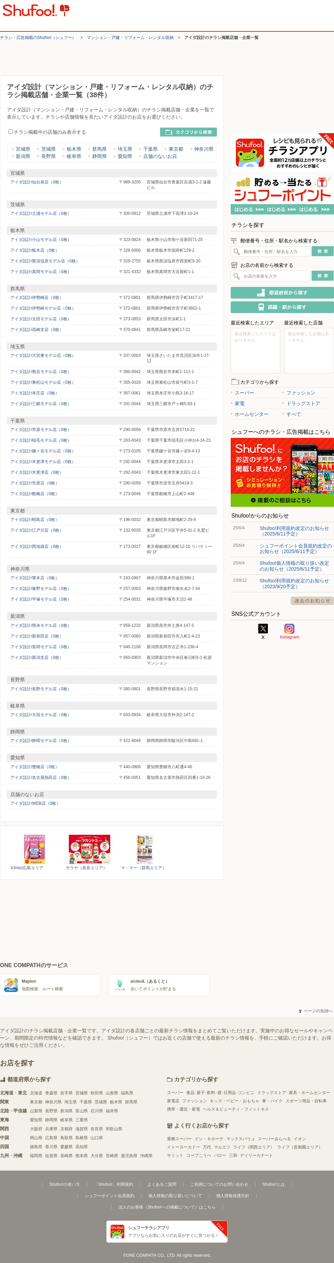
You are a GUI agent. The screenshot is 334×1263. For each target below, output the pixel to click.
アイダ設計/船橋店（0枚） (34, 493)
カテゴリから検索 (188, 132)
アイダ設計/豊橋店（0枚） (34, 766)
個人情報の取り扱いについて (175, 1195)
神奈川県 (201, 149)
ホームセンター (250, 414)
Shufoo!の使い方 (64, 1184)
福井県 (112, 1111)
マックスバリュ (240, 1138)
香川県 (51, 1146)
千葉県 (148, 149)
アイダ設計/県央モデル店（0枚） (41, 625)
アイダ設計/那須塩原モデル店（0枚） (45, 261)
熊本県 (81, 1155)
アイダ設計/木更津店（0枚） (36, 472)
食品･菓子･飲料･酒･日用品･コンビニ (220, 1092)
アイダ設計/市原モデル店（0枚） (41, 429)
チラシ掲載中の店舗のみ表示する (47, 132)
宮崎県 (112, 1155)
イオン (300, 1138)
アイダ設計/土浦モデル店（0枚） (41, 213)
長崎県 (66, 1155)
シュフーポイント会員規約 (109, 1195)
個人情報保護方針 (232, 1195)
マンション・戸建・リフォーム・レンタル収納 (130, 37)
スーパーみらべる (274, 1138)
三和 (233, 1155)
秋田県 (97, 1093)
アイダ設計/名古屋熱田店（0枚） (41, 777)
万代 (207, 1147)
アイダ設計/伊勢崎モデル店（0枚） (43, 308)
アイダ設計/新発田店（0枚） (36, 636)
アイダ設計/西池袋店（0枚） (36, 546)
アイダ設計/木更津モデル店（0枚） (43, 461)
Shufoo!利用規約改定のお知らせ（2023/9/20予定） (294, 583)
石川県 (97, 1111)
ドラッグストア (301, 403)
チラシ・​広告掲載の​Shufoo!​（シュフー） (38, 37)
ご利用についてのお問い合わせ (219, 1184)
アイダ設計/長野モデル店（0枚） (41, 688)
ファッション (298, 392)
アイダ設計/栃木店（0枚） (34, 250)
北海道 (36, 1093)
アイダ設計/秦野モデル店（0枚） (41, 588)
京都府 (66, 1128)
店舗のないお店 (158, 156)
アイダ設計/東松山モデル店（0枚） (43, 382)
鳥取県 (66, 1137)
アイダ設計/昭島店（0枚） (34, 519)
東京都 (173, 149)
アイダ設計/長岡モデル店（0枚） (41, 646)
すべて (291, 414)
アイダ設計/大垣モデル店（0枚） (41, 714)
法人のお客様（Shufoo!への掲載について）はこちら (166, 1207)
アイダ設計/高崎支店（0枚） (36, 329)
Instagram (289, 632)
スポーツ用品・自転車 (306, 1101)
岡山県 (36, 1137)
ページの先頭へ (316, 1011)
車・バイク (272, 1101)
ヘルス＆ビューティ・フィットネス (236, 1109)
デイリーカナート (256, 1155)
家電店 (173, 1101)
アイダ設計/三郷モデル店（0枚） (41, 403)
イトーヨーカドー (183, 1147)
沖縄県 (146, 1155)
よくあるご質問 (161, 1184)
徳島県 (36, 1146)
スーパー (242, 392)
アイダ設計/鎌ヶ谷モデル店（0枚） (43, 451)
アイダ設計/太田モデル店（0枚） (41, 319)
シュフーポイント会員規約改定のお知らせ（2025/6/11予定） (296, 548)
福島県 (127, 1093)
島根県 (81, 1137)
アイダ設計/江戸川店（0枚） (36, 530)
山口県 (97, 1137)
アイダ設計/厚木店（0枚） (34, 577)
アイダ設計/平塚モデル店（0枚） (41, 599)
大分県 (97, 1155)
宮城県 (20, 149)
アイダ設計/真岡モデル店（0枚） (41, 271)
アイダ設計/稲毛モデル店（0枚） (41, 440)
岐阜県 (71, 156)
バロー (220, 1155)
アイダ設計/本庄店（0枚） (34, 393)
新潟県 (20, 156)
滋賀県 (81, 1128)
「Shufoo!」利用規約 (113, 1184)
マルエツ (222, 1147)
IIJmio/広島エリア (27, 867)
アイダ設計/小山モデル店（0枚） (41, 239)
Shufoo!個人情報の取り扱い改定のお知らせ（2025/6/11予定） (294, 565)
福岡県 (36, 1155)
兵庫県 (51, 1128)
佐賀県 (51, 1155)
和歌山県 (114, 1128)
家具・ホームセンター (309, 1092)
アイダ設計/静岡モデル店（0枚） (41, 740)
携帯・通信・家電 (183, 1109)
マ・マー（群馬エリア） (143, 867)
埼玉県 (122, 149)
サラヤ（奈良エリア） (86, 867)
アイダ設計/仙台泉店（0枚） (36, 182)
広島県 (51, 1137)
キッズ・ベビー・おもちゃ (234, 1101)
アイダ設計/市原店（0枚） (34, 483)
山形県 (112, 1093)
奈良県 (97, 1128)
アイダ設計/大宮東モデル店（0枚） (43, 355)
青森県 (51, 1093)
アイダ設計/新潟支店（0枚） (36, 657)
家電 (237, 403)
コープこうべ (198, 1155)
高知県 (81, 1146)
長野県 (46, 156)
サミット (175, 1155)
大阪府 (36, 1128)
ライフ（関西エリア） (253, 1147)
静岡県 (97, 156)
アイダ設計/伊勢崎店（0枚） (36, 297)
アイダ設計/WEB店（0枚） (35, 803)
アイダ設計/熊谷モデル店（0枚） (41, 371)
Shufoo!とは (273, 1184)
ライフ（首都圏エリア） (300, 1147)
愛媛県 (66, 1146)
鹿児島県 (129, 1155)
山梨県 (36, 1111)
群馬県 (97, 149)
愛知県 (122, 156)
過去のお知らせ (312, 601)
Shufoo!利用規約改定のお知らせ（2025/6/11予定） (294, 531)
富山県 (81, 1111)
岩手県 (66, 1093)
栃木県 (71, 149)
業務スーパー (179, 1138)
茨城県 (46, 149)
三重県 (81, 1119)
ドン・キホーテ (209, 1138)
